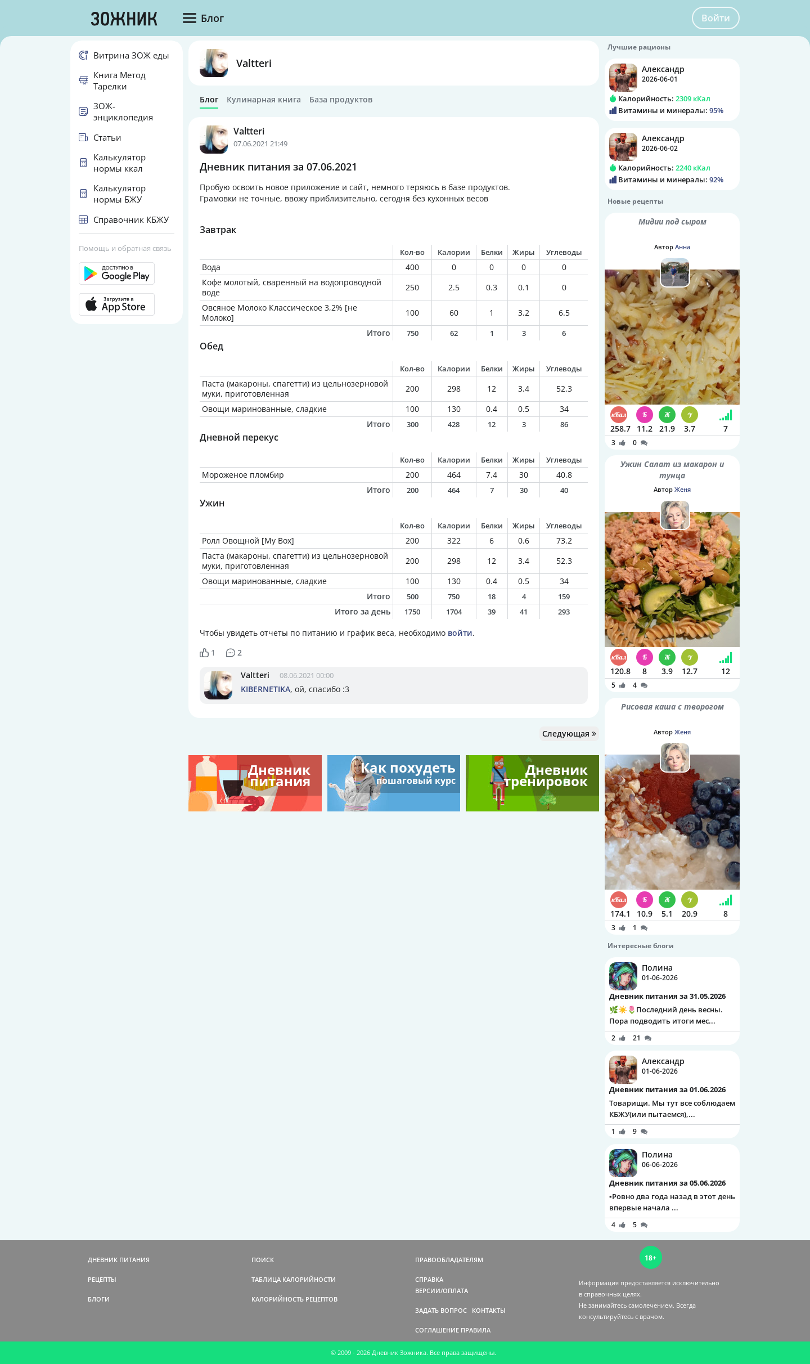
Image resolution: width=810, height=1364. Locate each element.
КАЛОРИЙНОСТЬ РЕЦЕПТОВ (294, 1299)
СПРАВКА (429, 1279)
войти (460, 632)
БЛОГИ (99, 1299)
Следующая (569, 733)
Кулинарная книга (264, 100)
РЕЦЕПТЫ (102, 1279)
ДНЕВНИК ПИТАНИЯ (119, 1259)
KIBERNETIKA (265, 689)
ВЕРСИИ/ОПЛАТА (441, 1290)
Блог (209, 100)
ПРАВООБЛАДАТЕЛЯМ (449, 1259)
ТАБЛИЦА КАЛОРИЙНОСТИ (293, 1279)
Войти (715, 18)
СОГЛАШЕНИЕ (437, 1330)
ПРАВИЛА (475, 1330)
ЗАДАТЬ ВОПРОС (441, 1310)
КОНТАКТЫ (489, 1310)
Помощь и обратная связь (125, 248)
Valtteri (254, 63)
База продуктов (340, 100)
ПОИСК (262, 1259)
